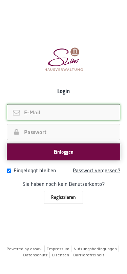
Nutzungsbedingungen (95, 249)
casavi (36, 249)
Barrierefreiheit (88, 255)
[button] (63, 151)
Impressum (58, 249)
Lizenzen (60, 255)
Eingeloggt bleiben (31, 170)
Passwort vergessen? (96, 170)
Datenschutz (35, 255)
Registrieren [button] (63, 197)
